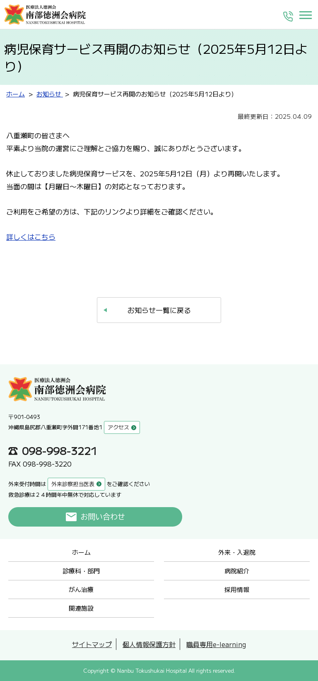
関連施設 (81, 608)
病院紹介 (236, 570)
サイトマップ (92, 644)
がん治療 (81, 589)
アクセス (118, 427)
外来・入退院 (236, 552)
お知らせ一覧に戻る (159, 310)
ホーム (81, 552)
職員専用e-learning (216, 644)
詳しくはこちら (30, 236)
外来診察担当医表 (72, 484)
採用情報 (236, 589)
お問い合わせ (103, 516)
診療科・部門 (81, 570)
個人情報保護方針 (149, 644)
